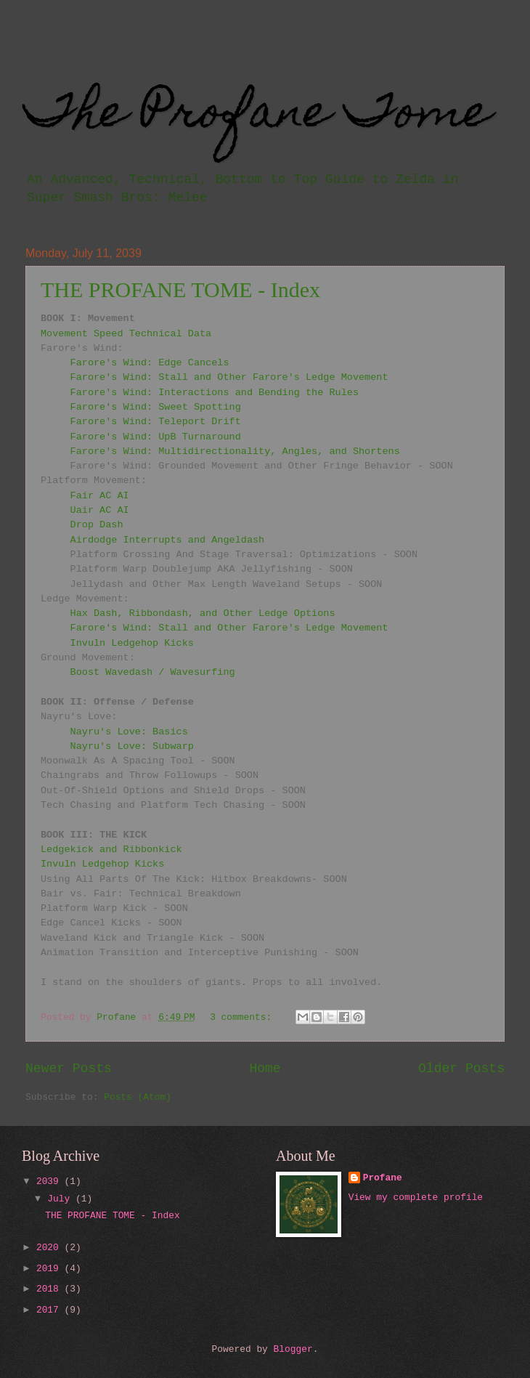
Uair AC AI (99, 510)
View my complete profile (415, 1197)
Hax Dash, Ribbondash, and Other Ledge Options (202, 613)
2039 (50, 1181)
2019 (50, 1268)
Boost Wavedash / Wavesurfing (152, 672)
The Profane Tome (258, 116)
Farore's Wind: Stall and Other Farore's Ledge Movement (229, 377)
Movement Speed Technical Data (126, 333)
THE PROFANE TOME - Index (180, 289)
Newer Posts (68, 1068)
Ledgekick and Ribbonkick (111, 849)
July (61, 1198)
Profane (382, 1177)
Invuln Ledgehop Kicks (132, 643)
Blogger (293, 1349)
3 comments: (243, 1017)
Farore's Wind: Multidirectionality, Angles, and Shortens (235, 451)
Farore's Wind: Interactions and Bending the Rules (214, 392)
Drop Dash (96, 524)
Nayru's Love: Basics (129, 731)
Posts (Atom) (137, 1097)
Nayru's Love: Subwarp (132, 746)
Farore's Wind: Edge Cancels (149, 362)
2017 (50, 1310)
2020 (50, 1247)
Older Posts (461, 1068)
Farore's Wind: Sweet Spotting (155, 407)
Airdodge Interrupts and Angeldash (167, 540)
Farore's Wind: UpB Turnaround (155, 436)
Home (264, 1068)
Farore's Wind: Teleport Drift (155, 421)
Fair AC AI (99, 495)
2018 (50, 1289)
